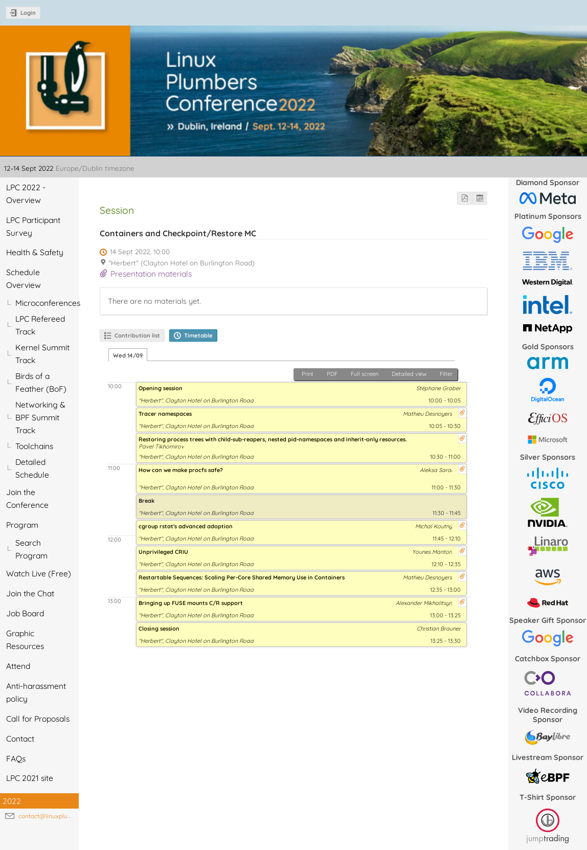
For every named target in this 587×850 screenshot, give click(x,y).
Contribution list (137, 335)
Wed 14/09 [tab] (128, 355)
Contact (20, 738)
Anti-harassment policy (36, 692)
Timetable (198, 335)
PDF (332, 373)
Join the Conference (27, 498)
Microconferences (47, 303)
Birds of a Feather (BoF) (40, 382)
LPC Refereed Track (40, 325)
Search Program (31, 549)
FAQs (16, 758)
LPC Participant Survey (33, 226)
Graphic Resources (25, 639)
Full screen (364, 373)
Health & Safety (34, 252)
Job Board (25, 613)
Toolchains (34, 446)
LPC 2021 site (29, 778)
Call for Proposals (38, 718)
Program (22, 525)
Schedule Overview (23, 278)
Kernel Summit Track (42, 353)
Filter (446, 373)
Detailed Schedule (32, 468)
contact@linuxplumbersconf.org (63, 816)
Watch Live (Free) (38, 573)
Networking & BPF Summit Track (40, 417)
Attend (18, 666)
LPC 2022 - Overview (26, 193)
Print (307, 373)
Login (28, 12)
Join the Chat (30, 593)
